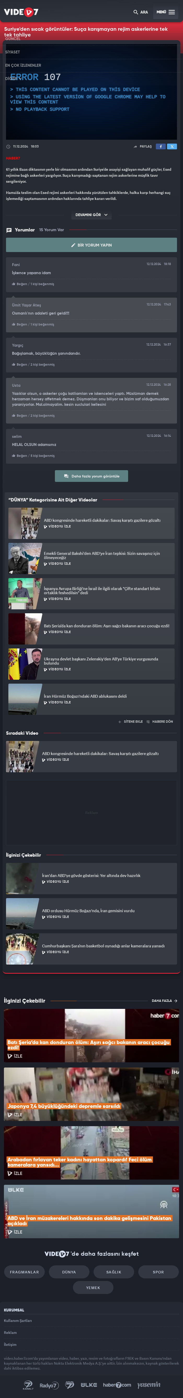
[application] (91, 92)
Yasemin (149, 1385)
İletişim (10, 1344)
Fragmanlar (24, 1272)
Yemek (93, 1287)
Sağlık (113, 1272)
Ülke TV (89, 1385)
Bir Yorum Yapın (91, 245)
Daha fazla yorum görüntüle (91, 476)
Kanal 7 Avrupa (70, 1385)
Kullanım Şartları (18, 1320)
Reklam (10, 1332)
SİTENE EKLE (130, 721)
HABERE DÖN (160, 721)
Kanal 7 (28, 1385)
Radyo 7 (49, 1385)
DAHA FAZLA (164, 1000)
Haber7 (117, 1385)
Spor (158, 1272)
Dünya (69, 1272)
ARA (141, 12)
